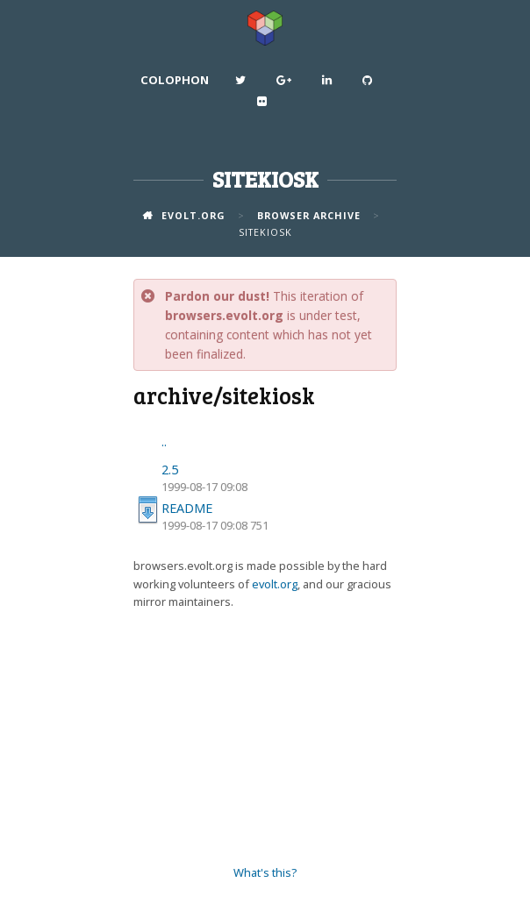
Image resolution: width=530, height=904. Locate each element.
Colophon (174, 80)
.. (164, 441)
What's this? (265, 872)
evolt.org (274, 584)
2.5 (169, 469)
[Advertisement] (265, 738)
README (186, 508)
